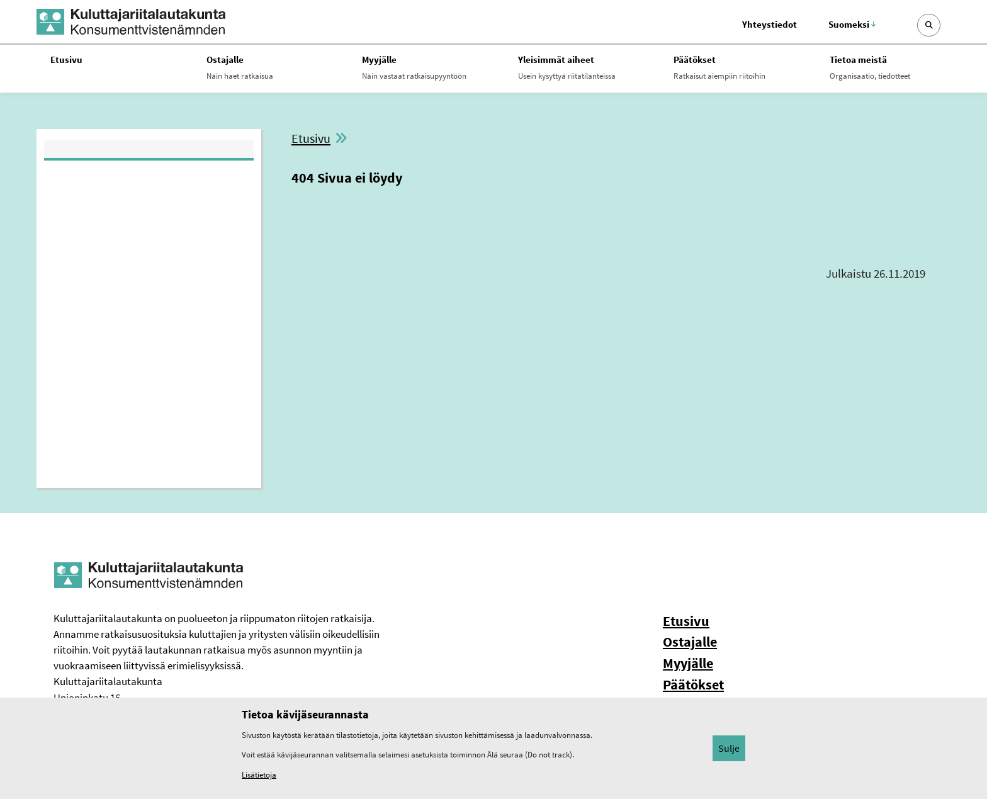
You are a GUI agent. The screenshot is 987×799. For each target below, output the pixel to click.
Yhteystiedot (769, 24)
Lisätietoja (259, 774)
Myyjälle (688, 663)
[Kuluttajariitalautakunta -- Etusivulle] (131, 21)
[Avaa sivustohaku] (928, 25)
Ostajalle (690, 641)
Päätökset (693, 684)
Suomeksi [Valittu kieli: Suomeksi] (852, 24)
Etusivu (310, 138)
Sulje (729, 748)
